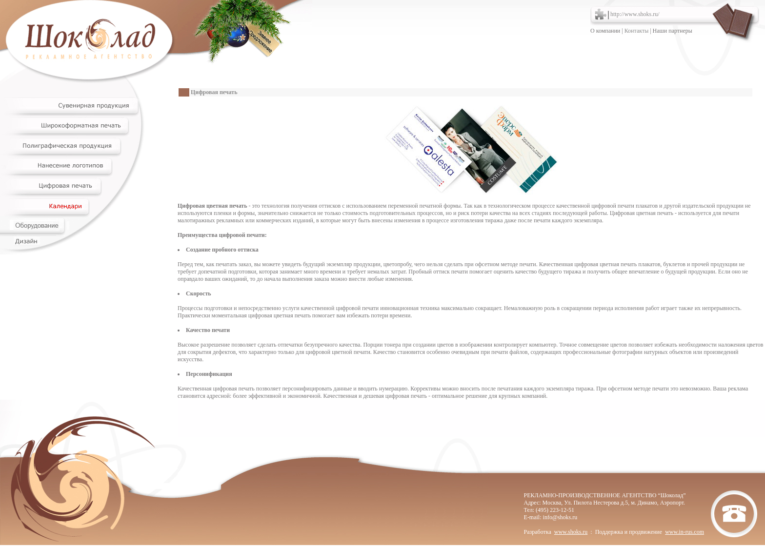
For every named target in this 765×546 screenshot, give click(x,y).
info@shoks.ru (560, 517)
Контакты (636, 30)
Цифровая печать (214, 92)
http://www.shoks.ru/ (635, 14)
